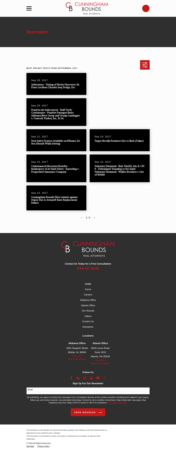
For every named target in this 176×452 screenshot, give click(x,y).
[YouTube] (98, 378)
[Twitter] (104, 378)
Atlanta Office (88, 305)
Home (88, 289)
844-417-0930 (88, 268)
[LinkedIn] (78, 378)
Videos (88, 316)
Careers (88, 294)
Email (30, 390)
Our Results (88, 310)
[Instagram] (84, 378)
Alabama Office (88, 300)
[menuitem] (30, 446)
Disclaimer (87, 327)
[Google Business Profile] (91, 378)
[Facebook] (71, 378)
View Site (77, 356)
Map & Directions (77, 359)
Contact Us (88, 321)
